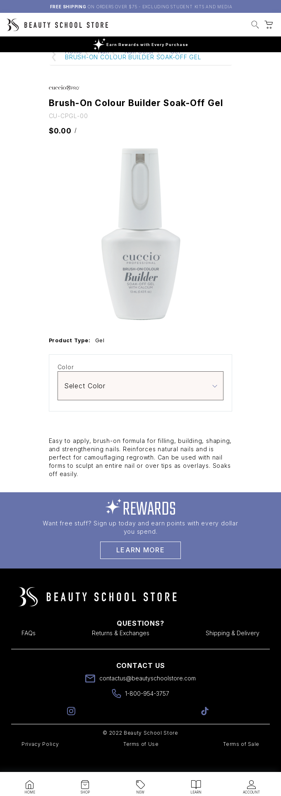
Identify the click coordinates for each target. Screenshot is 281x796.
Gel (175, 66)
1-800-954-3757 (147, 709)
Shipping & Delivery (232, 648)
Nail (103, 66)
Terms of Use (141, 760)
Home (73, 66)
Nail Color (139, 66)
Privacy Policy (40, 760)
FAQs (29, 648)
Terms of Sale (241, 760)
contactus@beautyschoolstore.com (147, 693)
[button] (255, 25)
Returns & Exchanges (120, 648)
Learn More (140, 565)
